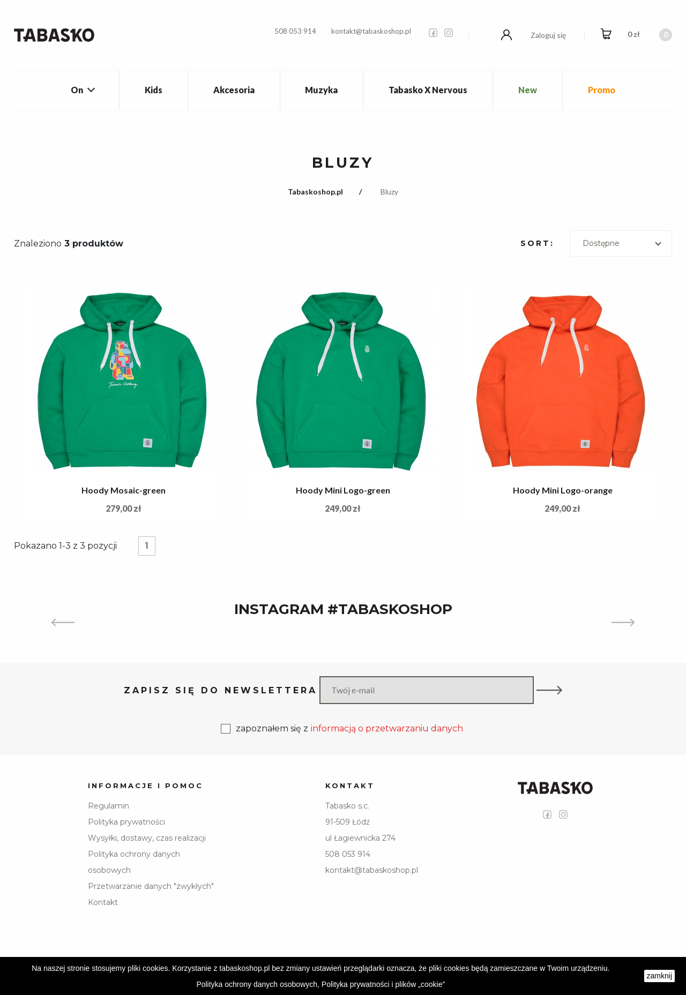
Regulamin (108, 806)
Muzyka (321, 90)
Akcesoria (234, 90)
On (77, 90)
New (527, 90)
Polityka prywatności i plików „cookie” (383, 984)
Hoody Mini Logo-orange (563, 490)
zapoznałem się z (342, 728)
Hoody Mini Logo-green (343, 490)
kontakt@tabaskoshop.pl (371, 31)
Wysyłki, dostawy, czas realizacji (147, 838)
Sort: (537, 243)
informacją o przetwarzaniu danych (387, 728)
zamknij (659, 975)
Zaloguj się (548, 35)
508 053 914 (295, 31)
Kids (153, 90)
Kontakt (103, 902)
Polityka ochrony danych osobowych (134, 862)
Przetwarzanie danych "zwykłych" (151, 886)
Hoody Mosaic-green (123, 490)
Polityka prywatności (126, 822)
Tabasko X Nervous (428, 90)
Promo (601, 90)
